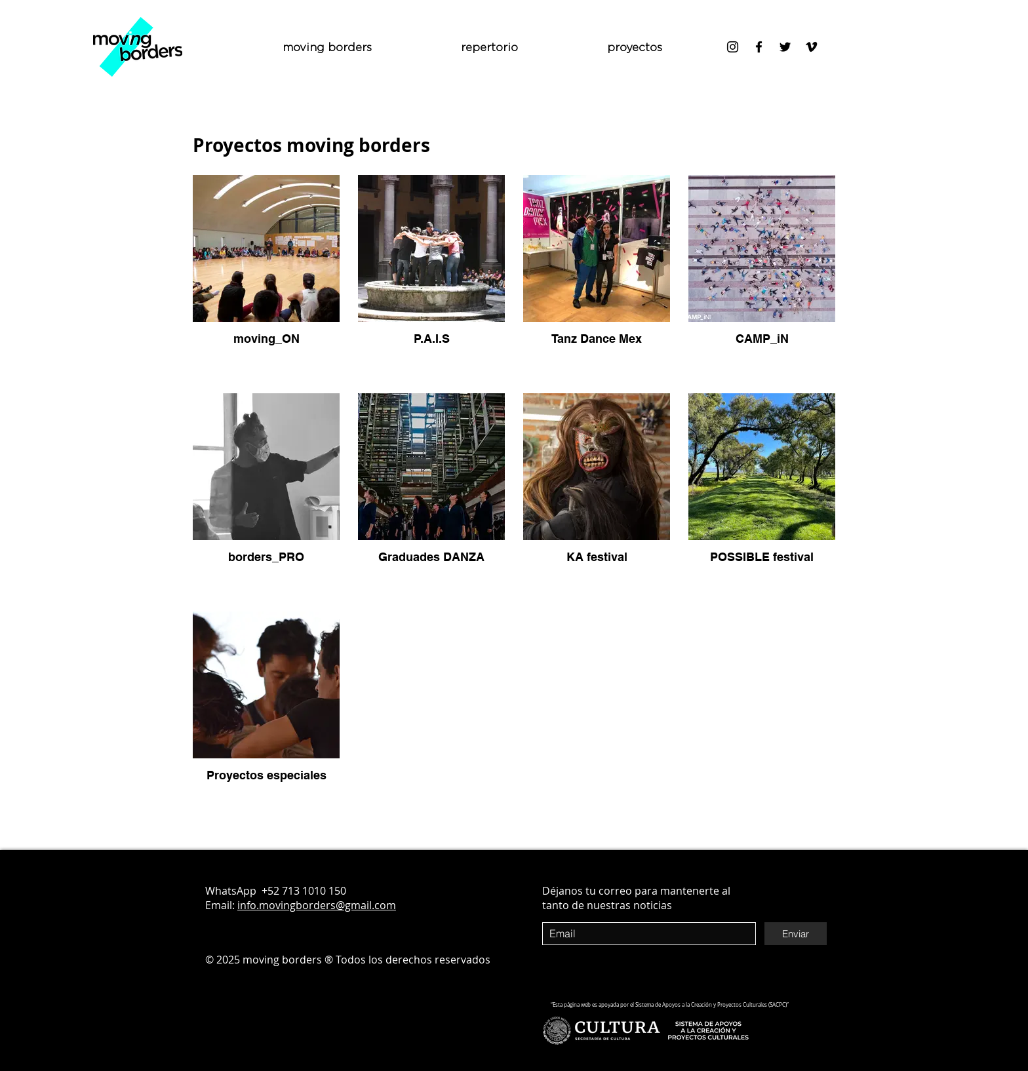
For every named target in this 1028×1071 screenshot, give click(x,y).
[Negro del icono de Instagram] (732, 46)
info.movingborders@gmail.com (316, 905)
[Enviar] (795, 933)
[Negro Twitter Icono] (785, 46)
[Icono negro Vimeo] (811, 46)
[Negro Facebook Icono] (758, 46)
